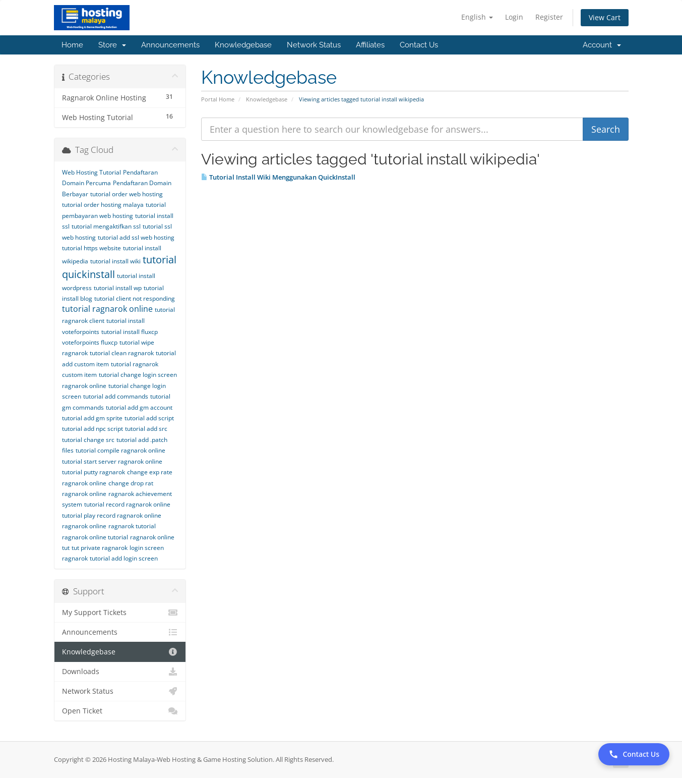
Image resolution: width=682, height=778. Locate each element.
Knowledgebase (243, 44)
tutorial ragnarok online (107, 308)
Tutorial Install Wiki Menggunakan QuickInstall (278, 177)
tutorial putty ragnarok (93, 472)
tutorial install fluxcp (129, 331)
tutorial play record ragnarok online (111, 515)
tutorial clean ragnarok (122, 353)
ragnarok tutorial (132, 526)
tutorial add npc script (92, 428)
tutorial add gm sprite (92, 418)
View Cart (605, 17)
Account (602, 44)
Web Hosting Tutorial (91, 172)
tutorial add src (146, 428)
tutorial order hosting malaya (103, 204)
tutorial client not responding (134, 298)
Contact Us (419, 44)
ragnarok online (84, 526)
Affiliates (370, 44)
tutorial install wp (118, 288)
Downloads (120, 671)
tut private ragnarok (100, 547)
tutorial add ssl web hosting (136, 237)
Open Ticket (120, 711)
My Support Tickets (120, 612)
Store (112, 44)
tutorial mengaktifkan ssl (106, 226)
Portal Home (217, 99)
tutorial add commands (115, 396)
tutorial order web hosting (126, 194)
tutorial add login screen (124, 558)
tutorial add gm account (139, 407)
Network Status (314, 44)
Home (72, 44)
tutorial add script (149, 418)
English (477, 17)
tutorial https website (91, 248)
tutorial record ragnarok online (127, 504)
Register (549, 17)
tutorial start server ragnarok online (112, 461)
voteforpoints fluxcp (89, 342)
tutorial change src (88, 439)
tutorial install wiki (115, 261)
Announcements (170, 44)
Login (514, 17)
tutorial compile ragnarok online (120, 450)
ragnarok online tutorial (95, 537)
